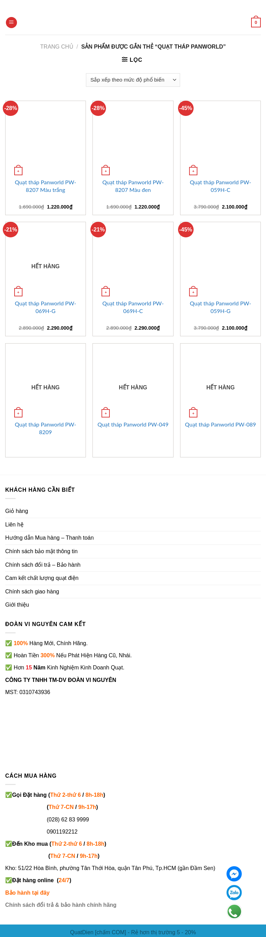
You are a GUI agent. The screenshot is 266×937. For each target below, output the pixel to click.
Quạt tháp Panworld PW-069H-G (45, 307)
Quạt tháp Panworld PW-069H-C (132, 307)
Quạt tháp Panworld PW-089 (220, 424)
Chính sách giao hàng (32, 591)
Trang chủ (56, 47)
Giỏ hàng (16, 511)
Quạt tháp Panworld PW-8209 (45, 428)
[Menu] (11, 22)
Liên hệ (14, 524)
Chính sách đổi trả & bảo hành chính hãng (60, 905)
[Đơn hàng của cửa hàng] (133, 80)
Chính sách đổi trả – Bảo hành (42, 565)
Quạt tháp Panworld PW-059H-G (220, 307)
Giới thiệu (17, 605)
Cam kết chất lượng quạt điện (42, 578)
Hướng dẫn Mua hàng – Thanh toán (49, 538)
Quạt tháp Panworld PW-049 (132, 424)
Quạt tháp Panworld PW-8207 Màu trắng (45, 186)
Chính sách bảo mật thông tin (41, 551)
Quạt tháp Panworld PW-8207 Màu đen (132, 186)
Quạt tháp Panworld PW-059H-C (220, 186)
